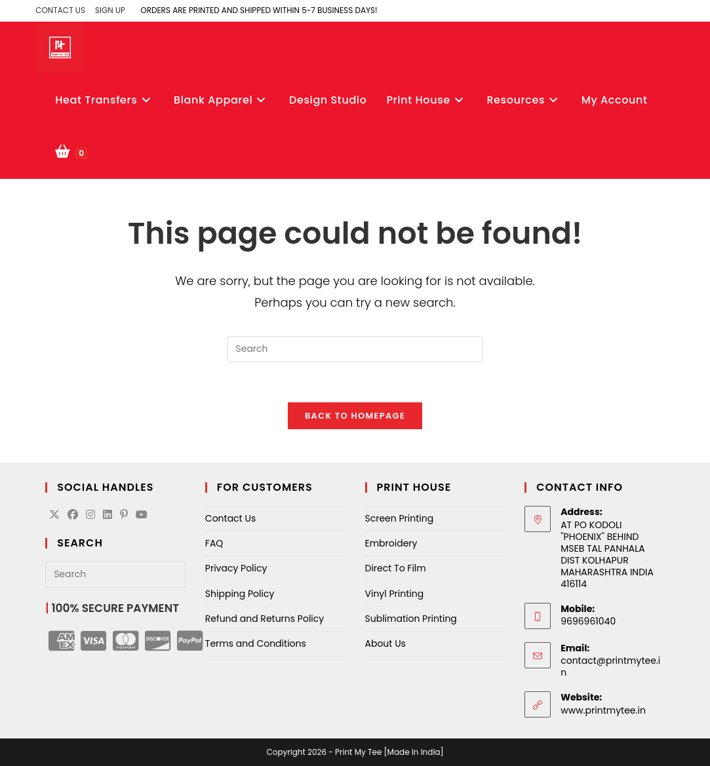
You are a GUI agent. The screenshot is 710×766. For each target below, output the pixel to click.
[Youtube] (142, 515)
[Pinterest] (124, 515)
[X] (54, 515)
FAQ (214, 543)
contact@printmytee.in (610, 666)
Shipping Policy (240, 593)
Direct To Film (395, 568)
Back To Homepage (355, 416)
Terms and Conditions (255, 643)
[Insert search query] (355, 349)
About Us (385, 643)
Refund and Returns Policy (264, 618)
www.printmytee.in (603, 710)
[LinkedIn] (107, 515)
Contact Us (60, 10)
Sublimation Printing (411, 618)
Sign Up (110, 10)
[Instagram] (90, 515)
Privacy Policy (236, 568)
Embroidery (391, 543)
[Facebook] (73, 515)
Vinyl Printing (394, 593)
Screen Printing (399, 518)
